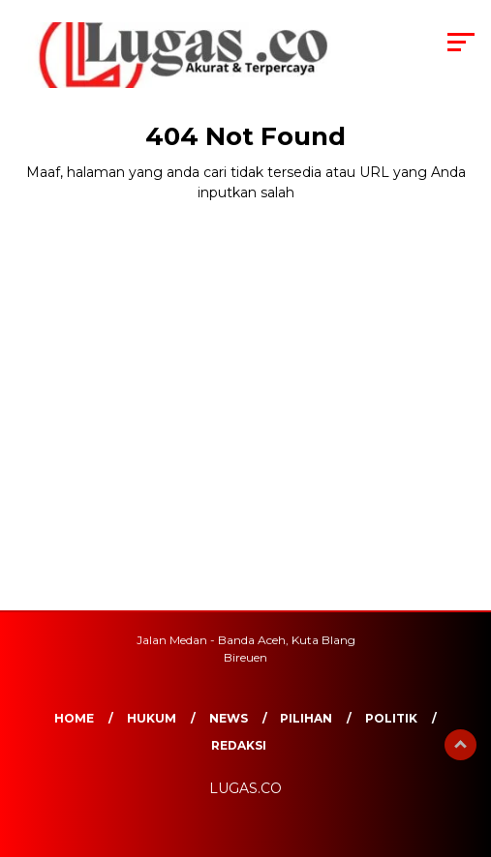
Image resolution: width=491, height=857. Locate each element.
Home (74, 718)
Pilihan (306, 718)
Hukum (151, 718)
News (228, 718)
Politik (391, 718)
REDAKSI (238, 745)
